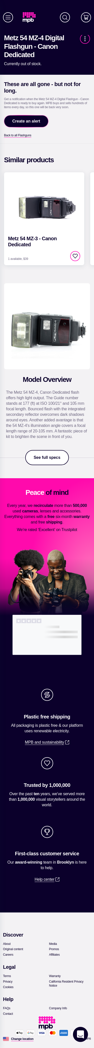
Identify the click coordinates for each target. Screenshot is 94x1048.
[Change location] (22, 1039)
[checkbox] (75, 256)
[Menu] (8, 17)
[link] (31, 17)
